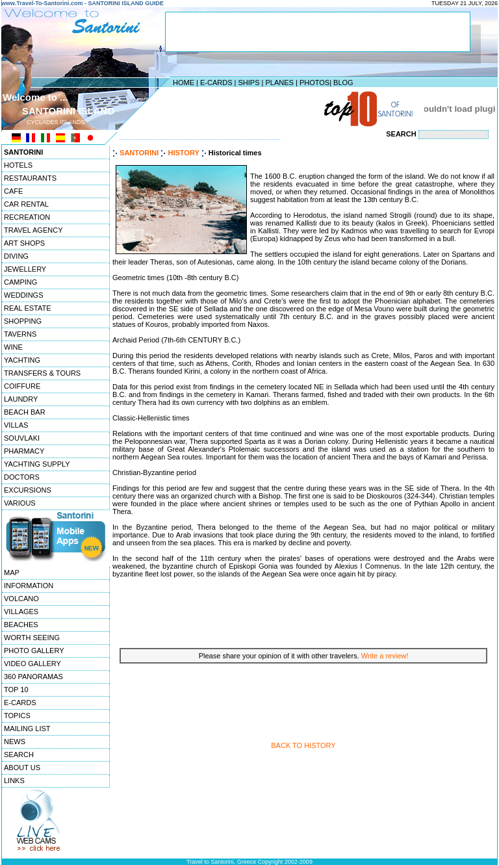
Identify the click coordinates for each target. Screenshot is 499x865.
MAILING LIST (27, 728)
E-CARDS (216, 82)
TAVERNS (20, 334)
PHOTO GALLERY (34, 650)
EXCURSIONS (27, 490)
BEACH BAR (24, 412)
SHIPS (248, 82)
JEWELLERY (25, 269)
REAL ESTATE (27, 308)
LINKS (14, 780)
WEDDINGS (24, 295)
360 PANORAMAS (33, 676)
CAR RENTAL (26, 204)
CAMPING (20, 282)
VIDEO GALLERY (32, 663)
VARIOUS (20, 503)
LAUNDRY (21, 399)
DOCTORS (22, 477)
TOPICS (17, 715)
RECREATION (27, 217)
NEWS (14, 741)
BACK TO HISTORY (303, 745)
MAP (11, 572)
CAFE (13, 191)
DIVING (16, 256)
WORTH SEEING (32, 637)
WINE (13, 347)
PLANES (279, 82)
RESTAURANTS (30, 178)
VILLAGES (21, 611)
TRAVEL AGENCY (33, 230)
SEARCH (19, 754)
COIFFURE (22, 386)
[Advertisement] (246, 108)
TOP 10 (16, 689)
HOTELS (18, 165)
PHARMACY (24, 451)
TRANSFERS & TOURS (42, 373)
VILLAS (16, 425)
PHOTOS (314, 82)
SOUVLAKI (22, 438)
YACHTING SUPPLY (37, 464)
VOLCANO (21, 598)
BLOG (343, 82)
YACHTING (22, 360)
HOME (183, 82)
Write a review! (385, 656)
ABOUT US (22, 767)
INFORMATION (28, 585)
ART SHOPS (24, 243)
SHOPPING (23, 321)
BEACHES (21, 624)
